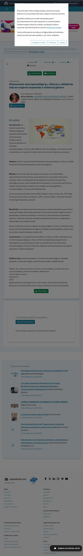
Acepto (62, 42)
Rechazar (52, 42)
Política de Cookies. (54, 27)
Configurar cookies (39, 42)
